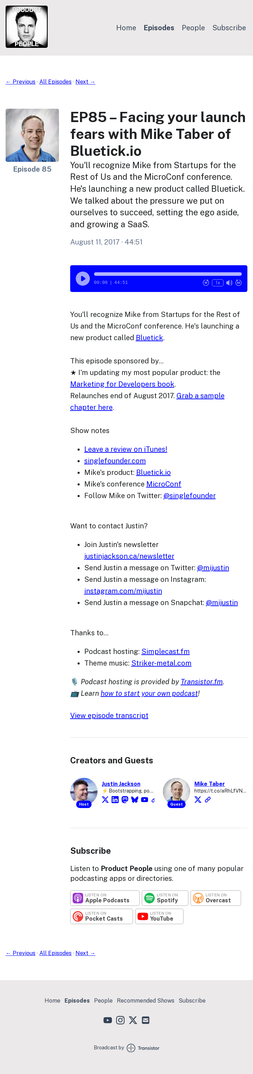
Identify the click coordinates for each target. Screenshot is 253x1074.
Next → (85, 81)
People (193, 28)
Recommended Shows (145, 1000)
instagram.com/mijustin (123, 591)
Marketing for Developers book (122, 384)
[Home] (27, 46)
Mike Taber (209, 784)
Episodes (159, 28)
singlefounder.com (115, 461)
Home (126, 28)
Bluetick (149, 337)
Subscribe (229, 28)
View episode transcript (109, 715)
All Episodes (55, 81)
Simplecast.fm (165, 651)
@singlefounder (190, 495)
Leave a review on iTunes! (125, 449)
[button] (168, 274)
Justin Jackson (121, 784)
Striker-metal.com (161, 663)
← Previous (20, 81)
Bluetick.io (153, 472)
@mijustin (213, 568)
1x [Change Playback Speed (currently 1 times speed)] (217, 282)
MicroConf (163, 484)
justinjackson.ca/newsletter (129, 556)
